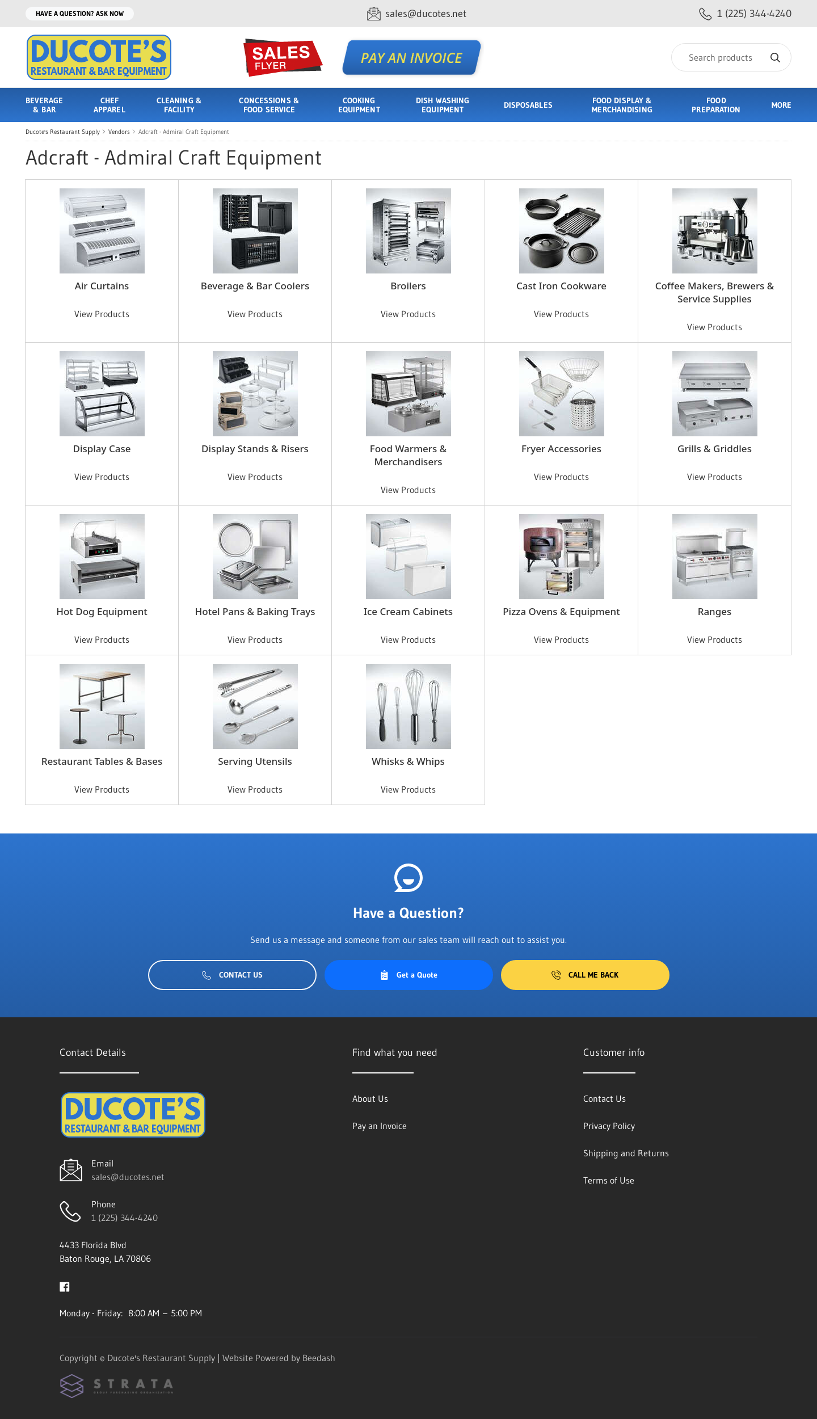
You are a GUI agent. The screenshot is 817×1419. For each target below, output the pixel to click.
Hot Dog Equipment (102, 611)
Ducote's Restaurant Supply (63, 132)
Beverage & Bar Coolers (255, 285)
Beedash (318, 1357)
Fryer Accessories (561, 448)
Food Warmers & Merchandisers (408, 455)
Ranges (715, 611)
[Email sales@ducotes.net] (416, 14)
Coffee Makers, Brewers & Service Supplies (714, 292)
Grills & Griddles (714, 448)
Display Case (101, 448)
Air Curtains (102, 285)
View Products (101, 313)
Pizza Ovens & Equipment (561, 611)
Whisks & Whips (408, 761)
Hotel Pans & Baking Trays (255, 611)
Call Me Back (584, 975)
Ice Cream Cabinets (408, 611)
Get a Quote (408, 975)
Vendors (119, 132)
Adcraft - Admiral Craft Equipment (183, 132)
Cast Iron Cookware (561, 285)
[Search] (731, 57)
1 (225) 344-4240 (124, 1217)
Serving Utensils (255, 761)
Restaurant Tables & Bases (101, 761)
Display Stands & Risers (255, 448)
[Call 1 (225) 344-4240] (745, 14)
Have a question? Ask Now (80, 13)
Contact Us (232, 975)
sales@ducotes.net (128, 1176)
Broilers (408, 285)
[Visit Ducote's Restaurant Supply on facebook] (65, 1285)
